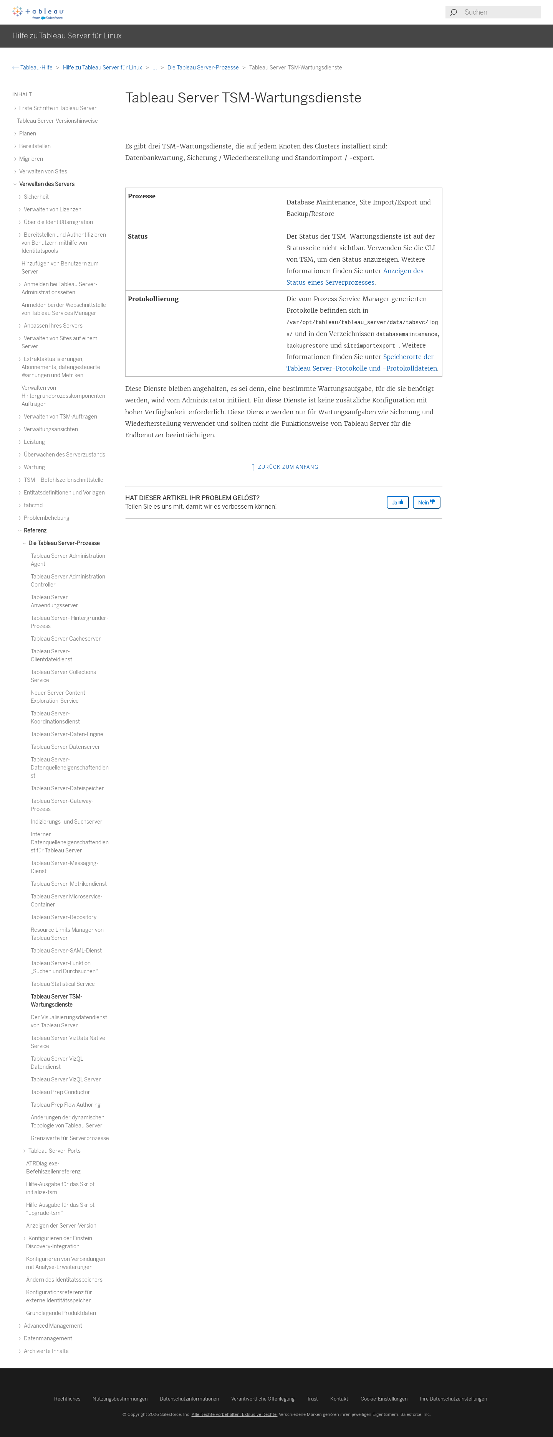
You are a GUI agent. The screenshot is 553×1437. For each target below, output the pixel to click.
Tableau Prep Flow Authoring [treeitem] (66, 1105)
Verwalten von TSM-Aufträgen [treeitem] (59, 417)
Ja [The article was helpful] (398, 502)
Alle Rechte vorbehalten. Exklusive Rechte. (235, 1414)
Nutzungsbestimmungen (120, 1399)
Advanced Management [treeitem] (52, 1326)
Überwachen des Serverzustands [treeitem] (63, 455)
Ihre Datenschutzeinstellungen (453, 1399)
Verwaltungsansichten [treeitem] (50, 429)
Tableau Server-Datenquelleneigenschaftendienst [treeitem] (70, 767)
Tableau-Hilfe (33, 67)
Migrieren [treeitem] (30, 159)
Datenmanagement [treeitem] (47, 1338)
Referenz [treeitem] (34, 530)
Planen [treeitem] (26, 133)
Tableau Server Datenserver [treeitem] (65, 747)
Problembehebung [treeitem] (46, 518)
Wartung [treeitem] (33, 467)
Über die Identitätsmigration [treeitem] (57, 222)
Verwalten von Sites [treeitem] (42, 171)
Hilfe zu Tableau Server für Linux (103, 67)
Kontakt (339, 1399)
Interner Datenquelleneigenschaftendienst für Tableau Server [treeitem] (70, 842)
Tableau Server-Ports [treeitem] (53, 1151)
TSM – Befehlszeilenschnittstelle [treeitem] (62, 480)
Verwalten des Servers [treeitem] (46, 184)
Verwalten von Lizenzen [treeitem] (51, 209)
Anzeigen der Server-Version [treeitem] (61, 1226)
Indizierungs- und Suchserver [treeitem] (67, 822)
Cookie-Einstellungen (384, 1399)
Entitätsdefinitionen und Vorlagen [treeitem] (63, 492)
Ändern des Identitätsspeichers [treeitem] (64, 1280)
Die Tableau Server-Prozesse (203, 67)
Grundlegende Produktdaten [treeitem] (61, 1313)
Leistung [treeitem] (33, 442)
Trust (312, 1399)
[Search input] (502, 12)
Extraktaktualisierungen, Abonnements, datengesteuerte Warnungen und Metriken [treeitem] (61, 367)
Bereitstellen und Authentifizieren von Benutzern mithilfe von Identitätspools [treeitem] (64, 243)
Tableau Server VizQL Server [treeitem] (66, 1079)
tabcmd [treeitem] (32, 505)
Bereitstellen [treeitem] (34, 146)
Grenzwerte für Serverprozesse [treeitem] (70, 1138)
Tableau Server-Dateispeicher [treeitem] (67, 788)
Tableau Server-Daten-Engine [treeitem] (67, 734)
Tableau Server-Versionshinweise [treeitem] (57, 121)
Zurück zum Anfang (284, 467)
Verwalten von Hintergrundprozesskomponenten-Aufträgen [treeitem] (64, 396)
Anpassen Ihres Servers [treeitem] (52, 326)
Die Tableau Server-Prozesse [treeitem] (63, 543)
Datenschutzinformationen (189, 1399)
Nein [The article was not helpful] (426, 502)
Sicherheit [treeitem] (35, 197)
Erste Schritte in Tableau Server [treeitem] (57, 108)
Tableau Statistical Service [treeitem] (63, 984)
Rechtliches (67, 1399)
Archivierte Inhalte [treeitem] (45, 1351)
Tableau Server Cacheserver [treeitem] (66, 639)
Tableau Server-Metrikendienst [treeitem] (69, 884)
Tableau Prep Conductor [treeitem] (60, 1092)
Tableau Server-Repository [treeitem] (63, 917)
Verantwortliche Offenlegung (263, 1399)
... (155, 67)
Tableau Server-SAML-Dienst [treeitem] (66, 951)
